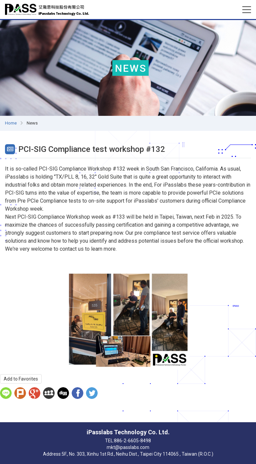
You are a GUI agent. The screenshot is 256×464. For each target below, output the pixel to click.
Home (11, 123)
